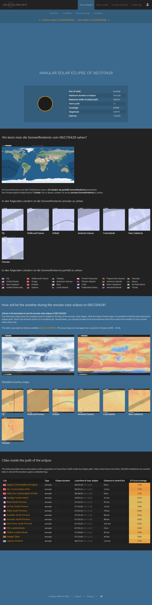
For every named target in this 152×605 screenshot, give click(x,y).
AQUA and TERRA (47, 328)
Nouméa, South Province (18, 519)
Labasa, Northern (15, 541)
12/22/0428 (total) (56, 20)
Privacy (90, 596)
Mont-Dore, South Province (19, 523)
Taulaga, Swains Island (17, 497)
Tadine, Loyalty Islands (17, 532)
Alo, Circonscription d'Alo (18, 489)
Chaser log (136, 5)
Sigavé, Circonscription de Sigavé (22, 484)
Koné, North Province (16, 502)
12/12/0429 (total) (94, 20)
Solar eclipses (86, 5)
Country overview (120, 5)
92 (114, 103)
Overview (53, 13)
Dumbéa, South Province (18, 515)
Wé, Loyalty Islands (16, 528)
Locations (98, 13)
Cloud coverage (82, 13)
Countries (66, 13)
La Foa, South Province (17, 506)
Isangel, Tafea (13, 536)
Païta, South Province (17, 510)
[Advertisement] (76, 43)
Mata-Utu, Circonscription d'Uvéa (22, 493)
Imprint (78, 596)
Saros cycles (102, 5)
